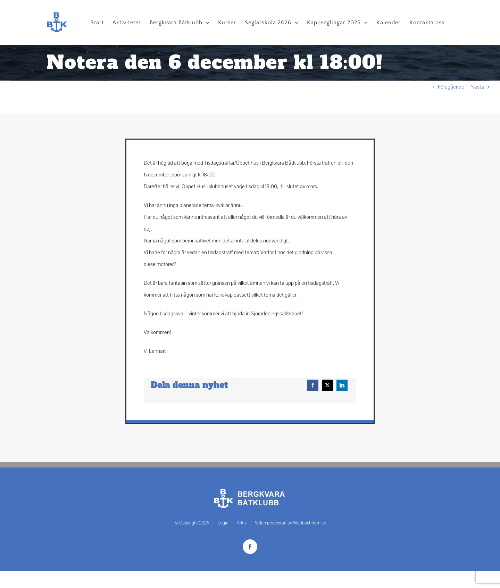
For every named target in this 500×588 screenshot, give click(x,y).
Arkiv (242, 523)
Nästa (477, 86)
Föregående (451, 86)
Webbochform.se (309, 523)
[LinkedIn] (342, 385)
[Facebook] (313, 385)
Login (223, 523)
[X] (327, 385)
